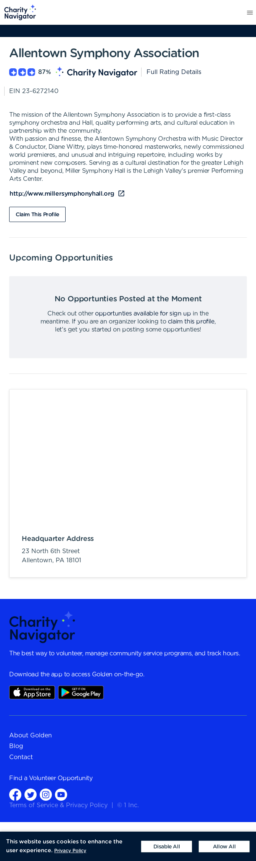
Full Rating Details (174, 72)
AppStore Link (32, 692)
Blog (16, 746)
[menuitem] (18, 12)
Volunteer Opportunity (61, 778)
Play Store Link (81, 692)
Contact (21, 757)
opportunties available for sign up (143, 314)
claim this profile (191, 322)
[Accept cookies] (224, 846)
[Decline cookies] (166, 846)
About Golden (30, 735)
